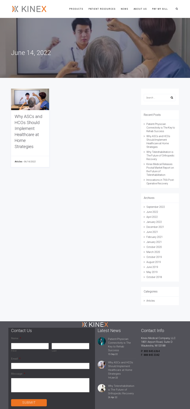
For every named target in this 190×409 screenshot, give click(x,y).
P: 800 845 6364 (150, 351)
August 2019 (153, 262)
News (124, 9)
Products (76, 9)
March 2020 (153, 252)
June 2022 (152, 211)
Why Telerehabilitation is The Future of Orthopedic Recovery (160, 156)
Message (18, 373)
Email (16, 358)
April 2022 (152, 217)
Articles (18, 161)
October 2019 (154, 257)
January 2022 (154, 222)
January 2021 (154, 242)
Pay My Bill (160, 9)
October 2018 (154, 277)
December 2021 (155, 227)
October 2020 (154, 247)
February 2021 (154, 237)
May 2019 (152, 272)
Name (16, 338)
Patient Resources (102, 9)
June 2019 (152, 267)
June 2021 (152, 232)
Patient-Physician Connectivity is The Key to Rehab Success (160, 128)
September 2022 (155, 206)
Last (54, 351)
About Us (140, 9)
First (13, 351)
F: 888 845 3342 (150, 355)
